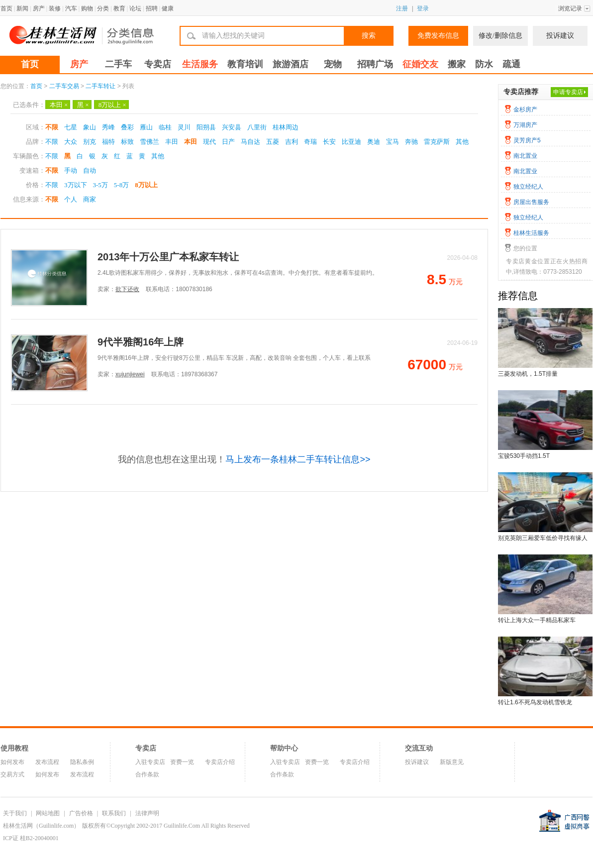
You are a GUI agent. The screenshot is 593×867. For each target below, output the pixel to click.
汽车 (71, 8)
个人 (70, 199)
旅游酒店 (290, 64)
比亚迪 (351, 141)
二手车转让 (100, 86)
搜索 (369, 35)
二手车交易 (64, 86)
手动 (70, 170)
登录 (423, 8)
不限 (51, 127)
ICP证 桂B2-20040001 (31, 838)
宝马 (392, 141)
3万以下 (75, 185)
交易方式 (12, 774)
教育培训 (245, 64)
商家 (89, 199)
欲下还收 (127, 289)
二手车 (118, 64)
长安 (329, 141)
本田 (59, 104)
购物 (87, 8)
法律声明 (147, 813)
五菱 (272, 141)
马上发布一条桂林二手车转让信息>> (297, 459)
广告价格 (81, 813)
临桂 (165, 127)
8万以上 (112, 104)
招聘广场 (375, 64)
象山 (89, 127)
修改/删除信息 (500, 35)
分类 (103, 8)
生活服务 (200, 64)
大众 (70, 141)
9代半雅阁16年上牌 (141, 341)
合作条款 (147, 774)
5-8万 (121, 185)
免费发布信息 (438, 35)
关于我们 (15, 813)
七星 (70, 127)
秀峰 (108, 127)
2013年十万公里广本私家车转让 (168, 256)
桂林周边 (285, 127)
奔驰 (411, 141)
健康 (168, 8)
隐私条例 (82, 762)
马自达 (250, 141)
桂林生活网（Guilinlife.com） (41, 825)
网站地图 (48, 813)
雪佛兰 (149, 141)
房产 (39, 8)
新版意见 (452, 762)
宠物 (333, 64)
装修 (55, 8)
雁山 (146, 127)
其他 (462, 141)
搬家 (457, 64)
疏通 (511, 64)
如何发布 (12, 762)
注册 (402, 8)
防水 (484, 64)
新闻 (22, 8)
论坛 (135, 8)
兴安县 (231, 127)
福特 (108, 141)
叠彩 (127, 127)
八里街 (257, 127)
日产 (228, 141)
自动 (89, 170)
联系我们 (114, 813)
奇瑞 (310, 141)
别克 (89, 141)
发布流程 (47, 762)
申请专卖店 (568, 92)
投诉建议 (560, 35)
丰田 (171, 141)
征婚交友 (420, 64)
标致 (127, 141)
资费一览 (182, 762)
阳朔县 (206, 127)
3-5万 (100, 185)
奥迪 (373, 141)
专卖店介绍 (220, 762)
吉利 (291, 141)
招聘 (152, 8)
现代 (209, 141)
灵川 (184, 127)
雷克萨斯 (437, 141)
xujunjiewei (130, 374)
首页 (6, 8)
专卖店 (157, 64)
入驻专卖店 (150, 762)
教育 (119, 8)
